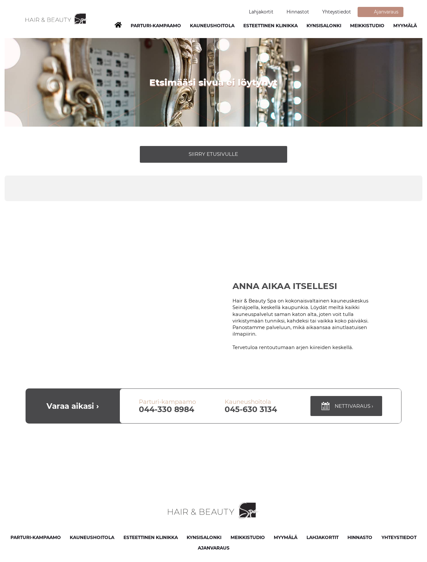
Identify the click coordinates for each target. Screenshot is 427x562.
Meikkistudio (367, 25)
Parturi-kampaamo (35, 537)
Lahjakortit (261, 11)
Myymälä (405, 25)
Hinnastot (298, 11)
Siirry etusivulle (213, 154)
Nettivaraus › (346, 406)
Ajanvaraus (386, 11)
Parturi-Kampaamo (156, 25)
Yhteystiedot (336, 11)
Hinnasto (359, 537)
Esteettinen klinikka (270, 25)
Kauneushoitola (212, 25)
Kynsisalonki (323, 25)
